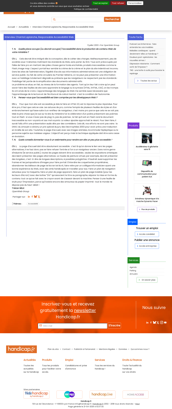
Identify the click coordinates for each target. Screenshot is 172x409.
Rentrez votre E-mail (27, 325)
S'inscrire (114, 325)
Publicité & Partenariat (84, 349)
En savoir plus (146, 279)
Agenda (133, 267)
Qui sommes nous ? (140, 349)
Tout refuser (118, 3)
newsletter (85, 310)
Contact (66, 349)
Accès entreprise (146, 246)
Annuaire (134, 274)
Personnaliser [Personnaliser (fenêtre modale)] (135, 3)
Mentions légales (107, 349)
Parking (133, 270)
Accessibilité (33, 204)
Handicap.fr (98, 404)
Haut (137, 404)
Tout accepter (100, 3)
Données (123, 349)
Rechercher (112, 19)
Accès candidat (145, 234)
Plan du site (53, 349)
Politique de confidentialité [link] (86, 9)
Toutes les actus (146, 80)
